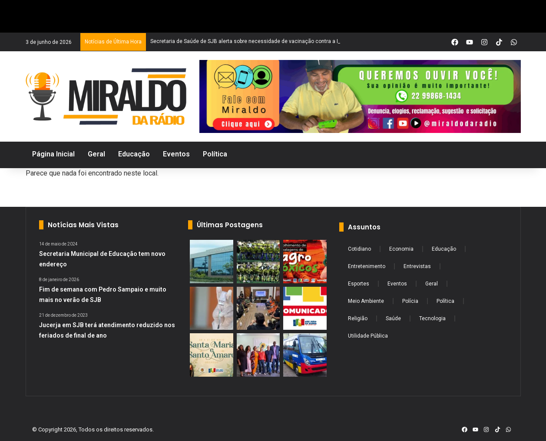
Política (445, 301)
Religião (357, 318)
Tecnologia (432, 318)
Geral (431, 284)
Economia (401, 249)
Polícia (410, 301)
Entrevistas (417, 266)
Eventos (397, 284)
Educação (444, 249)
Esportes (358, 284)
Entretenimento (366, 266)
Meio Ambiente (366, 301)
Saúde (393, 318)
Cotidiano (359, 249)
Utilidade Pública (368, 336)
